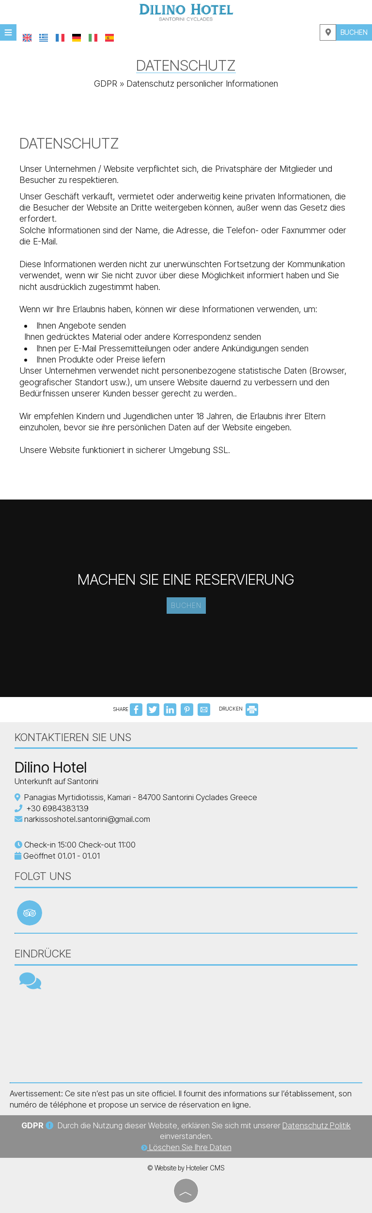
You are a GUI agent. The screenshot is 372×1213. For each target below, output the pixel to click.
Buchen (354, 32)
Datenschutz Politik (316, 1125)
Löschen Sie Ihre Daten (186, 1147)
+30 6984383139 (57, 808)
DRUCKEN (238, 709)
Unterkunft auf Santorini (56, 781)
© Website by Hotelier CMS (186, 1168)
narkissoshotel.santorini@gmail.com (87, 819)
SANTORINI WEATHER (186, 1036)
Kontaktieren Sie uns (73, 737)
